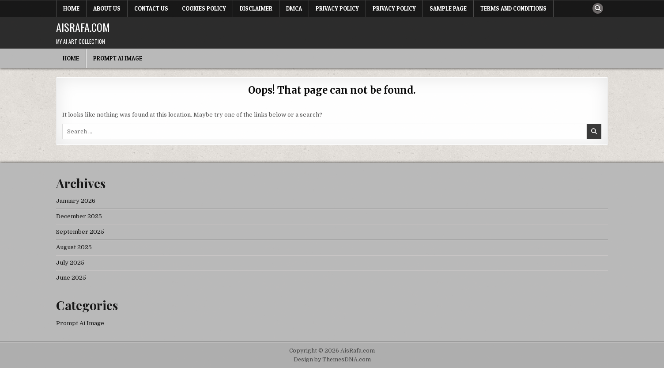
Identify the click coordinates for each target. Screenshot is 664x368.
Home (71, 8)
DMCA (294, 8)
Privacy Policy (337, 8)
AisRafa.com (83, 27)
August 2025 (74, 247)
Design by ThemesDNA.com (332, 360)
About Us (107, 8)
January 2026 (75, 200)
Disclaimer (256, 8)
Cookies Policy (204, 8)
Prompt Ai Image (117, 58)
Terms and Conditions (513, 8)
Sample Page (448, 8)
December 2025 (79, 216)
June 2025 (71, 277)
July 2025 (70, 262)
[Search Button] (597, 8)
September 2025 (80, 231)
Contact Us (151, 8)
